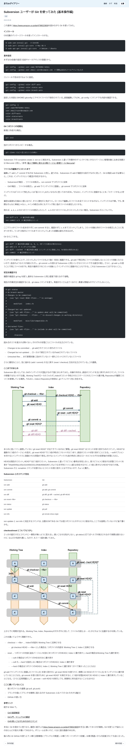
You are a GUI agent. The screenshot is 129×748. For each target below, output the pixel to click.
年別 (115, 4)
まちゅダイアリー (11, 3)
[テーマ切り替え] (122, 3)
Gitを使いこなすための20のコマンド (22, 721)
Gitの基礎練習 (13, 713)
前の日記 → (119, 743)
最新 (105, 4)
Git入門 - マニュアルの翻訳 (19, 717)
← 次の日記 (9, 743)
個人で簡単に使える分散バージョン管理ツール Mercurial (50, 163)
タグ (110, 4)
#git (6, 16)
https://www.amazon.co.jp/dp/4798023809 (30, 26)
